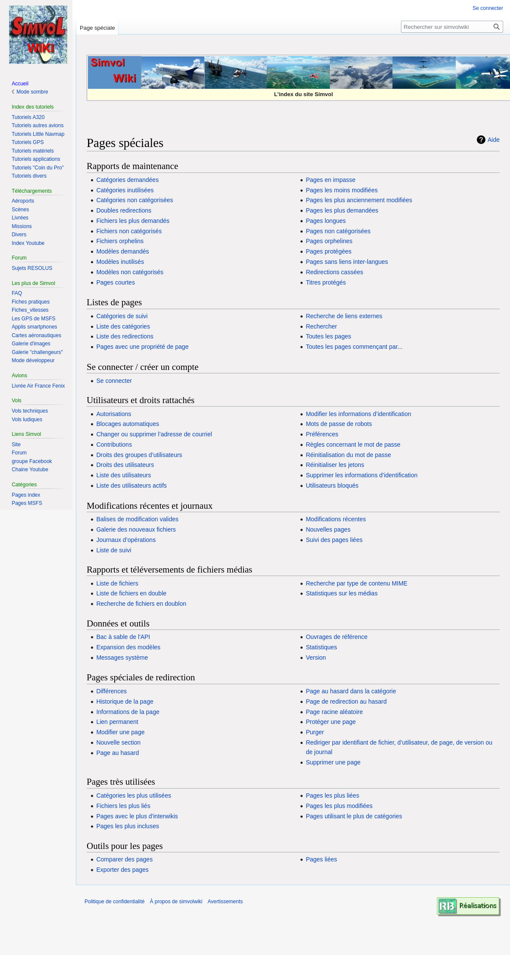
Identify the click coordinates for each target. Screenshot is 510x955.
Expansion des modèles (128, 647)
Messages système (122, 657)
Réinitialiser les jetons (335, 464)
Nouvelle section (118, 742)
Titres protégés (326, 282)
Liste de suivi (113, 550)
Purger (315, 732)
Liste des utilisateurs (123, 475)
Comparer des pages (124, 859)
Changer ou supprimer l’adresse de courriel (154, 434)
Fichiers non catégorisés (129, 231)
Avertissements (225, 902)
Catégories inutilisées (124, 190)
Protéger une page (331, 721)
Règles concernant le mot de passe (353, 444)
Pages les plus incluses (127, 826)
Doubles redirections (123, 210)
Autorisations (113, 413)
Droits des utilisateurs (125, 464)
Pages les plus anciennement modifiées (359, 200)
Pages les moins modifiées (342, 190)
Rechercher (321, 326)
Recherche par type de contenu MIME (356, 583)
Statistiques (321, 647)
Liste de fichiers (117, 583)
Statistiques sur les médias (342, 593)
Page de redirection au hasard (346, 701)
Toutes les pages (328, 336)
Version (316, 657)
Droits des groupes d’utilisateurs (139, 454)
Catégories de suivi (121, 316)
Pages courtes (115, 282)
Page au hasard (117, 752)
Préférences (322, 434)
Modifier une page (120, 732)
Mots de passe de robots (339, 423)
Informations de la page (127, 711)
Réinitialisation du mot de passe (348, 454)
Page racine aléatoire (334, 711)
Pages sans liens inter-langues (347, 261)
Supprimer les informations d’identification (361, 475)
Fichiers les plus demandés (132, 220)
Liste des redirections (124, 336)
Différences (111, 691)
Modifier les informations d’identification (358, 413)
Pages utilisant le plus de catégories (354, 816)
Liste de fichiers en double (131, 593)
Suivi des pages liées (334, 539)
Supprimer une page (333, 762)
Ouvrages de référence (336, 636)
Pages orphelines (329, 241)
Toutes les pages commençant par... (354, 346)
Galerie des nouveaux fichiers (135, 529)
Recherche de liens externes (344, 316)
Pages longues (326, 220)
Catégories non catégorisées (134, 200)
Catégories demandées (127, 179)
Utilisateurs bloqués (332, 485)
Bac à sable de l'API (123, 636)
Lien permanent (117, 721)
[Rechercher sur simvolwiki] (452, 27)
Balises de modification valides (137, 519)
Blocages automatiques (127, 423)
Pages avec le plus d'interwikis (137, 816)
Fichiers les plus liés (123, 805)
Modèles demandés (122, 251)
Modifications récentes (336, 519)
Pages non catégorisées (338, 231)
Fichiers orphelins (120, 241)
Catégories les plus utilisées (133, 795)
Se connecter (114, 380)
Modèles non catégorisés (129, 272)
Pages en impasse (330, 179)
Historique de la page (124, 701)
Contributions (114, 444)
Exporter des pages (122, 869)
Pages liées (321, 859)
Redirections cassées (334, 272)
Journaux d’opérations (126, 539)
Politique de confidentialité (114, 902)
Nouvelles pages (328, 529)
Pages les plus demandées (342, 210)
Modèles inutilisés (120, 261)
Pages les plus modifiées (339, 805)
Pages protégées (328, 251)
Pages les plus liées (332, 795)
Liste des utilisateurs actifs (131, 485)
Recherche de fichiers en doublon (141, 603)
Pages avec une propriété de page (142, 346)
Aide (494, 139)
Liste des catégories (123, 326)
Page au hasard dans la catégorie (351, 691)
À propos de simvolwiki (176, 902)
